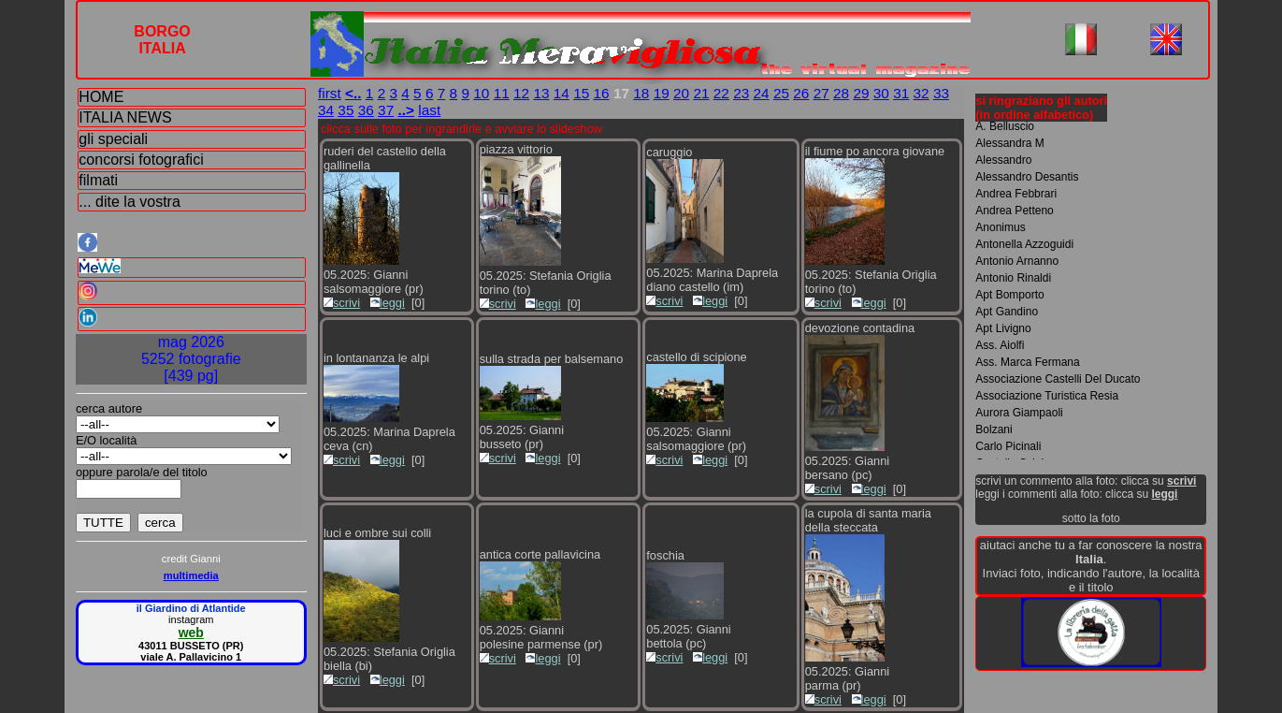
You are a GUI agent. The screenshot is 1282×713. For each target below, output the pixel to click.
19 (662, 93)
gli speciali (113, 139)
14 (561, 93)
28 (841, 93)
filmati (98, 180)
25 (781, 93)
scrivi (342, 303)
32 (921, 93)
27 (821, 93)
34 (326, 110)
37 (386, 110)
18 (641, 93)
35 (345, 110)
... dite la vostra (129, 202)
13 (541, 93)
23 (741, 93)
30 (881, 93)
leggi (387, 303)
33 (941, 93)
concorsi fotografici (141, 159)
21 (701, 93)
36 (366, 110)
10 (481, 93)
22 (721, 93)
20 (681, 93)
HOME (101, 97)
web (191, 632)
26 (801, 93)
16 (602, 93)
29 (861, 93)
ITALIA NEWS (125, 117)
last (429, 110)
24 (762, 93)
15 (581, 93)
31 (901, 93)
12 (521, 93)
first (329, 93)
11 (502, 93)
